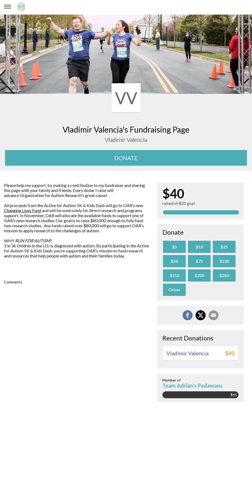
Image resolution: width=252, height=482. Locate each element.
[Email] (213, 315)
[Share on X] (200, 315)
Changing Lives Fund (22, 210)
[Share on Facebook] (187, 315)
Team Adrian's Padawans (192, 385)
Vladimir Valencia (187, 353)
